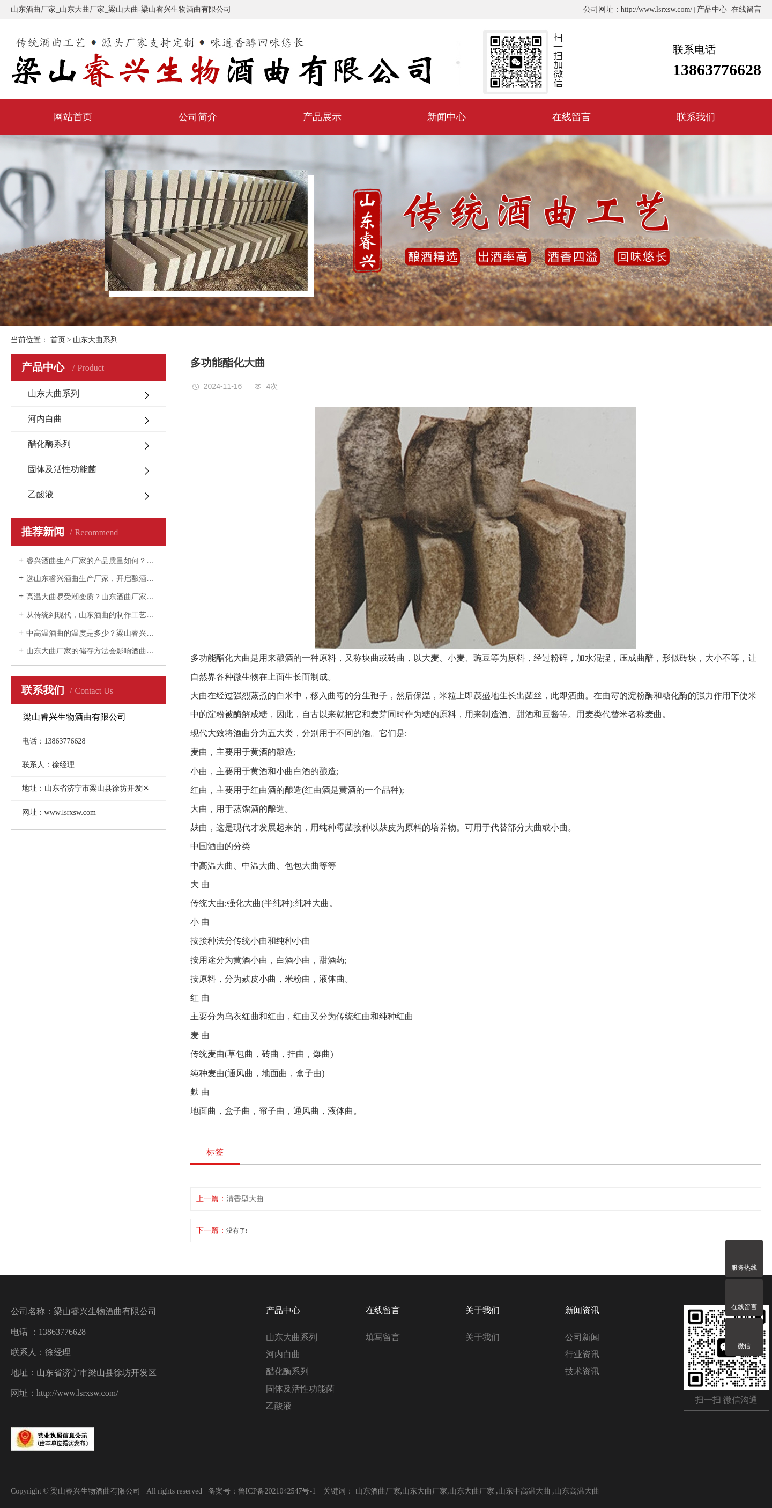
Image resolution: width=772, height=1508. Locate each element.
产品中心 (712, 9)
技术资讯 (582, 1371)
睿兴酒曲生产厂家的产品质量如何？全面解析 (92, 561)
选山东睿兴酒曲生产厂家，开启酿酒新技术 (92, 579)
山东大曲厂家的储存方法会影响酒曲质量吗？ (92, 651)
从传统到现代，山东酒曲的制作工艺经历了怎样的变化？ (92, 615)
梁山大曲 (123, 9)
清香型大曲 (245, 1199)
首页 (57, 340)
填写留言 (383, 1337)
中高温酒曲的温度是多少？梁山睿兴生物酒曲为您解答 (92, 633)
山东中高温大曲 (524, 1491)
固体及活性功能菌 (62, 469)
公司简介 (198, 117)
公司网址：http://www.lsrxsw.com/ (638, 9)
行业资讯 (582, 1354)
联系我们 (696, 117)
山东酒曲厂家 (33, 9)
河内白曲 (45, 418)
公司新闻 (582, 1337)
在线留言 (746, 9)
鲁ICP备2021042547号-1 (277, 1491)
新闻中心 (446, 117)
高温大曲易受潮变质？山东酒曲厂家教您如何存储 (92, 597)
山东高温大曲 (576, 1491)
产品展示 (322, 117)
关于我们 (482, 1337)
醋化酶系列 (49, 443)
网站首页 (73, 117)
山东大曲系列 (53, 393)
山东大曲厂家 (82, 9)
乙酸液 (41, 494)
